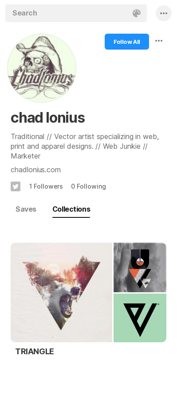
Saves (26, 209)
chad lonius (48, 117)
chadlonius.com (36, 169)
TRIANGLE (34, 351)
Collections (71, 209)
